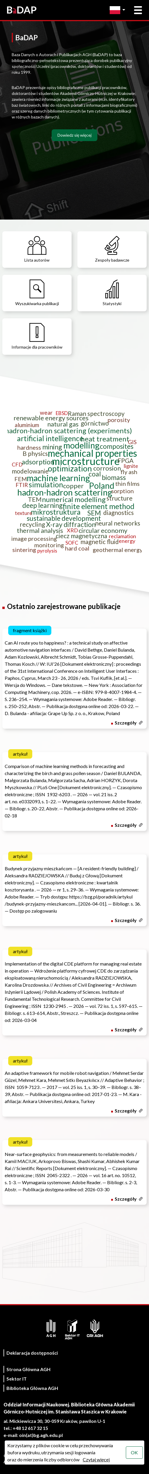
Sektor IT (16, 1378)
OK (134, 1452)
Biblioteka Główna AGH (32, 1388)
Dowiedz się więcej (74, 135)
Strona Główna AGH (28, 1369)
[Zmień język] (119, 10)
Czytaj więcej (96, 1459)
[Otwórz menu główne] (138, 10)
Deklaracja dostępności (32, 1353)
